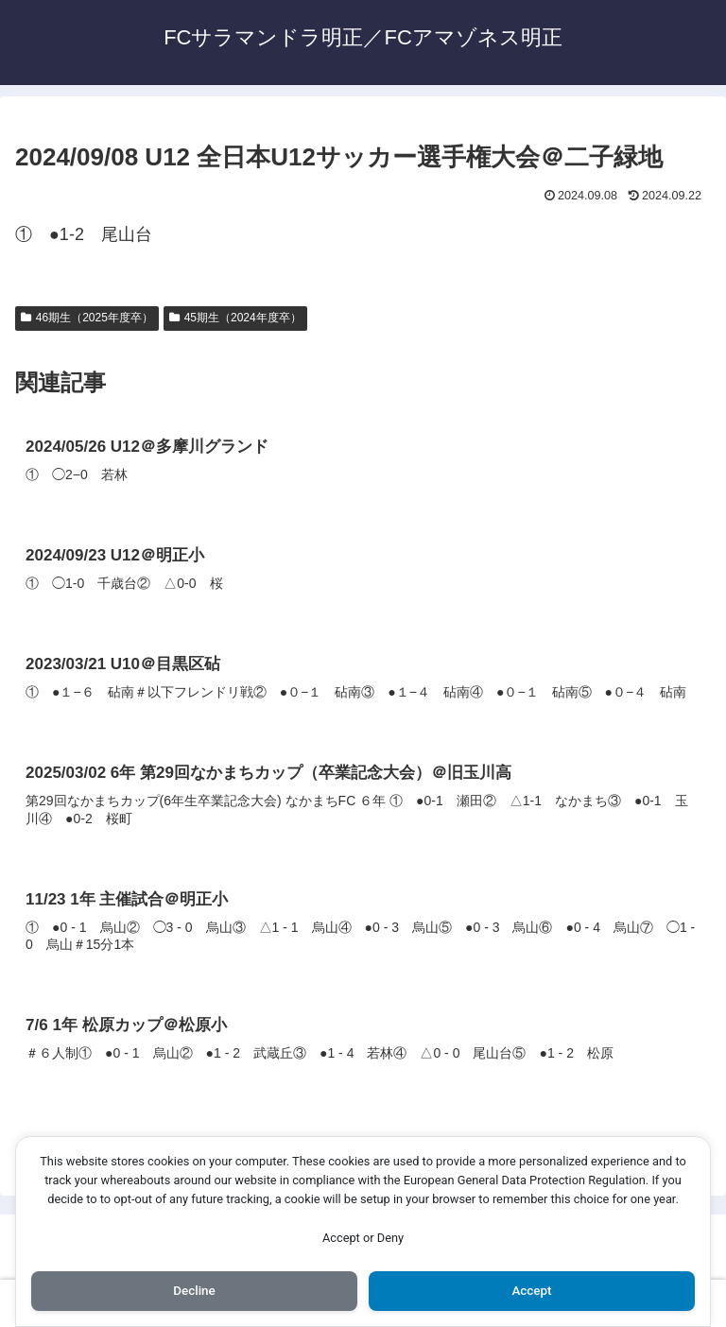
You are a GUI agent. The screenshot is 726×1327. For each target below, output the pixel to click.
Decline (194, 1290)
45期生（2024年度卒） (235, 317)
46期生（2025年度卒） (87, 317)
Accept (532, 1290)
